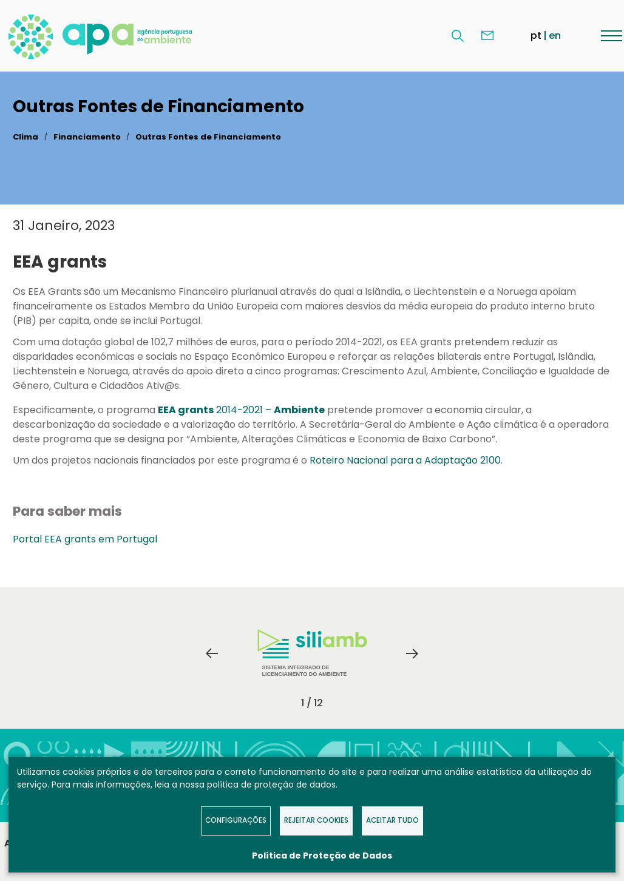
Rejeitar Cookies (316, 820)
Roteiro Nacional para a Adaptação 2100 (404, 460)
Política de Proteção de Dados (322, 855)
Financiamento (87, 137)
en (555, 35)
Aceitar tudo (392, 820)
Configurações (235, 820)
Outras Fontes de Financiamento (208, 137)
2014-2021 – (241, 410)
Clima (25, 137)
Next (412, 653)
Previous (212, 653)
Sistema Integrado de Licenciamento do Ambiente (312, 653)
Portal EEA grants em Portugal (85, 539)
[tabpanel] (312, 653)
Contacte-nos (487, 35)
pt (536, 35)
